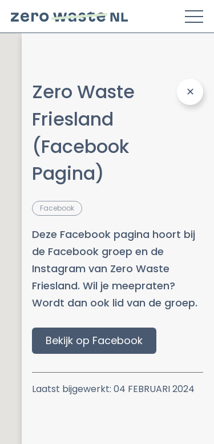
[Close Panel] (190, 92)
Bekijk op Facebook (94, 340)
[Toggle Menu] (194, 16)
